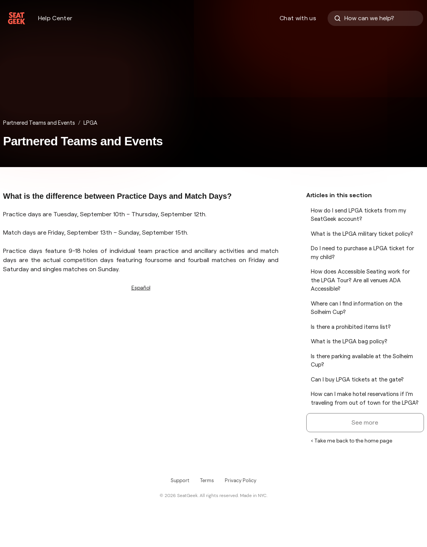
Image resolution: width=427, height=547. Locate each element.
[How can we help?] (375, 18)
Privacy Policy (240, 480)
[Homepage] (16, 18)
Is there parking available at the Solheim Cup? (362, 360)
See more (365, 422)
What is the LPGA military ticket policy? (362, 234)
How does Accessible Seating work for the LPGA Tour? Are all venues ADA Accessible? (360, 280)
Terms (207, 480)
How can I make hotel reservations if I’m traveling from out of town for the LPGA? (365, 398)
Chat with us (298, 18)
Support (180, 480)
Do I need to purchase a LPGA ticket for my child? (362, 252)
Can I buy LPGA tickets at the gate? (357, 379)
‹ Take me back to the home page (351, 441)
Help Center (55, 18)
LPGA (90, 123)
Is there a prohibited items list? (351, 327)
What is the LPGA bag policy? (349, 341)
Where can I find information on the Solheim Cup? (356, 308)
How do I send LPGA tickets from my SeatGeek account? (358, 215)
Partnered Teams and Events (39, 123)
